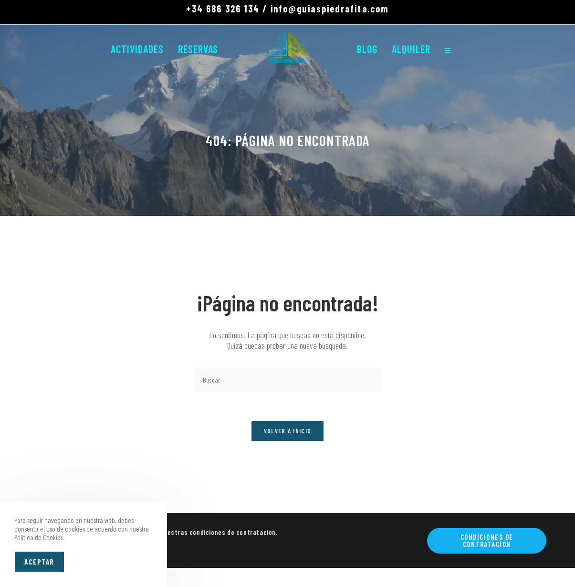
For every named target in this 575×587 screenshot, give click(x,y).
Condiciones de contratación (486, 540)
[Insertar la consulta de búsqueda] (288, 380)
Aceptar (39, 561)
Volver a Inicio (288, 431)
